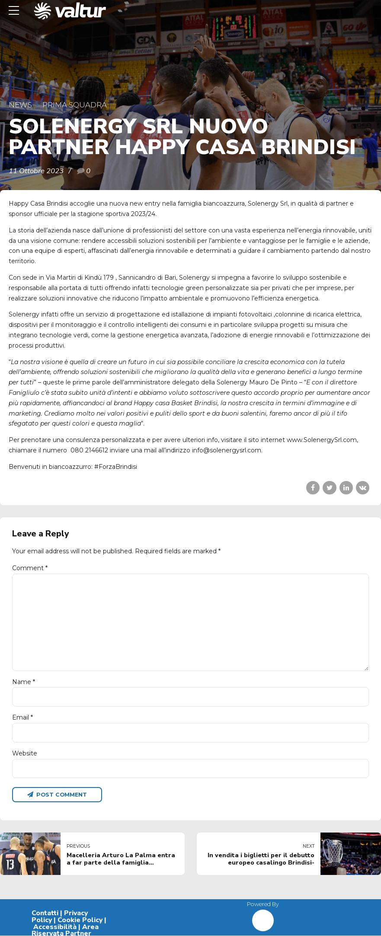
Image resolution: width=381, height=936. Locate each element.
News (20, 104)
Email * (22, 718)
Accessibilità (55, 927)
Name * (23, 682)
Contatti (45, 914)
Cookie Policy (80, 921)
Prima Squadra (74, 104)
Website (24, 754)
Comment (30, 568)
